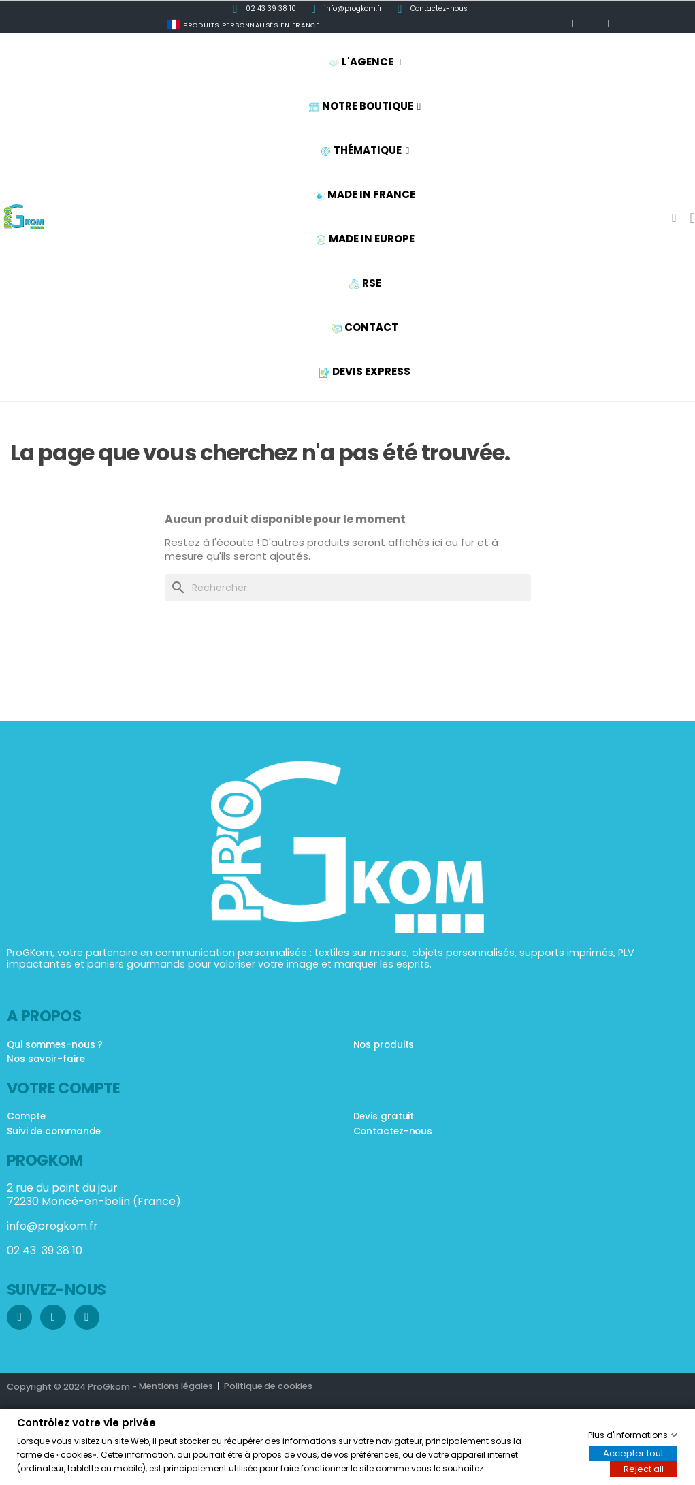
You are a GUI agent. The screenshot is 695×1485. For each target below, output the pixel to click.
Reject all (644, 1468)
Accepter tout (633, 1452)
